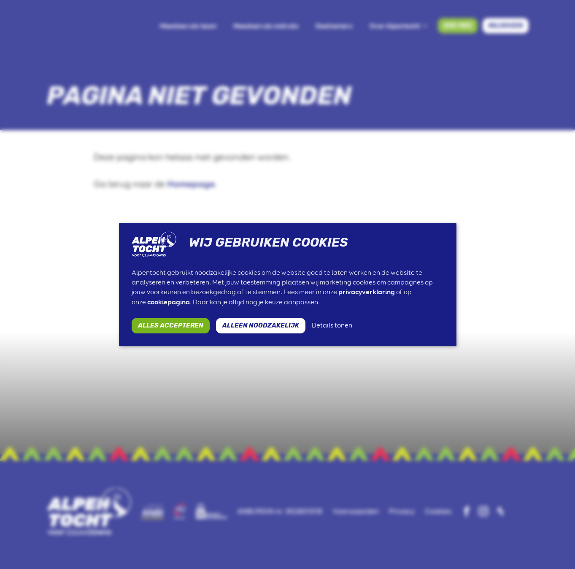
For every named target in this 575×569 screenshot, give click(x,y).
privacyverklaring (366, 292)
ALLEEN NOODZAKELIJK (260, 325)
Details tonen (332, 325)
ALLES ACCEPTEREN (170, 325)
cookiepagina (168, 302)
